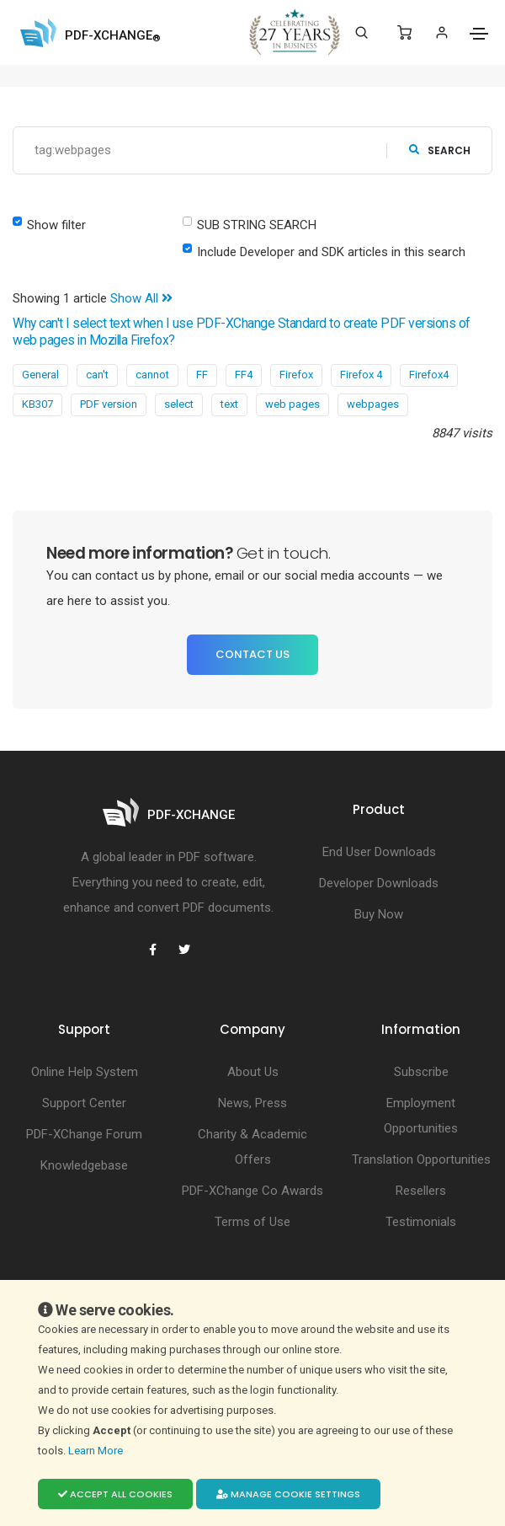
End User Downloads (379, 851)
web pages (292, 404)
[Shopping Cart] (404, 32)
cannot (152, 374)
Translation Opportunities (421, 1159)
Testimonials (420, 1221)
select (179, 404)
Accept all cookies (115, 1494)
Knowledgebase (84, 1165)
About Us (253, 1071)
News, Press (252, 1103)
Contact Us (252, 654)
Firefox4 (429, 374)
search (439, 150)
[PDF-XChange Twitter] (184, 949)
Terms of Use (252, 1221)
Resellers (421, 1190)
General (40, 374)
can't (97, 374)
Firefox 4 (361, 374)
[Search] (361, 32)
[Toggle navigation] (479, 34)
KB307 (37, 404)
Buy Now (378, 914)
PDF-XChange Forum (84, 1134)
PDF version (108, 404)
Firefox (296, 374)
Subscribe (421, 1071)
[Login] (441, 32)
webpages (373, 404)
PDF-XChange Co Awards (252, 1190)
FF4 (243, 374)
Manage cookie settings (288, 1494)
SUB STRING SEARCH (256, 225)
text (229, 404)
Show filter (56, 225)
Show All (141, 298)
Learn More (96, 1450)
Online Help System (84, 1071)
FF (202, 374)
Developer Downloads (379, 883)
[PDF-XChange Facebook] (152, 949)
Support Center (84, 1103)
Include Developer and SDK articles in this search (331, 252)
